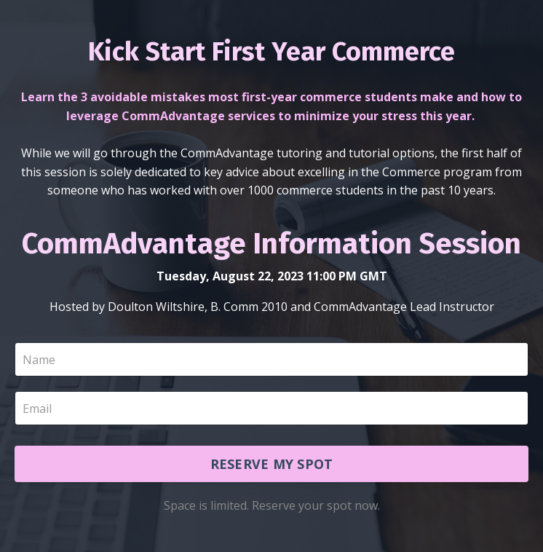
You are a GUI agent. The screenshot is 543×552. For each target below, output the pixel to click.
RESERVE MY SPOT (271, 464)
